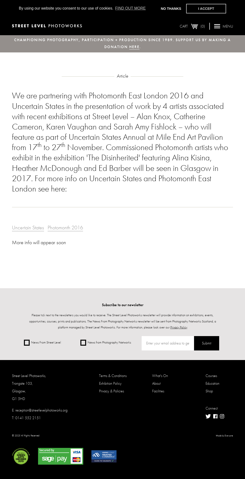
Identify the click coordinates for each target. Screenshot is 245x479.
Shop (209, 391)
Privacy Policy (178, 327)
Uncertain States (28, 227)
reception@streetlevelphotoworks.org (41, 410)
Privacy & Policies (111, 391)
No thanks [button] (171, 9)
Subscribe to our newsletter (122, 304)
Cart (192, 26)
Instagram (222, 416)
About (156, 383)
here (134, 46)
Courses (211, 375)
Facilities (158, 391)
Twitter (208, 416)
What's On (160, 375)
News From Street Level (42, 343)
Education (212, 383)
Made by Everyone (224, 435)
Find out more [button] (130, 8)
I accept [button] (206, 9)
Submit (206, 343)
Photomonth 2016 (65, 227)
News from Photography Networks (105, 343)
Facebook (215, 416)
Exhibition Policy (110, 383)
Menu (223, 25)
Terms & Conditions (113, 375)
